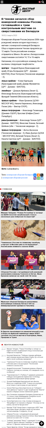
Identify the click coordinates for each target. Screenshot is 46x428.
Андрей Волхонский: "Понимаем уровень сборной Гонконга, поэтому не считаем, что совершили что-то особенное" (25, 370)
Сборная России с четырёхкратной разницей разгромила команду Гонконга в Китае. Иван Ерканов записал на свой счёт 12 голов (25, 416)
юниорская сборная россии (15, 178)
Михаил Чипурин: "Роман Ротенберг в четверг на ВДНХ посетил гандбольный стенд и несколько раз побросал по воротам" (25, 350)
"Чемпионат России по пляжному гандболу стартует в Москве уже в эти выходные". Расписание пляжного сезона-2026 (25, 363)
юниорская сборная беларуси (19, 175)
